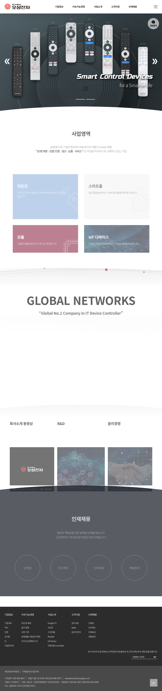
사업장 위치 (9, 645)
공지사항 (75, 623)
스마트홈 (51, 632)
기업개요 (8, 623)
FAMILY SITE (143, 657)
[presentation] (7, 61)
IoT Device (52, 641)
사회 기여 (25, 632)
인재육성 (92, 632)
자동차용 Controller (56, 645)
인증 (6, 632)
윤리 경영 (25, 627)
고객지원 (115, 6)
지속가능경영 (78, 6)
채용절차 (92, 636)
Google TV (52, 623)
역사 (6, 627)
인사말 (7, 636)
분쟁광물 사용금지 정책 (30, 636)
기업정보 (59, 6)
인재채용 (133, 6)
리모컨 (50, 627)
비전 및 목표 (26, 623)
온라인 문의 (76, 632)
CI (5, 641)
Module (51, 636)
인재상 (91, 623)
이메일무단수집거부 (31, 671)
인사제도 (92, 627)
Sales (73, 627)
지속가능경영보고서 (29, 641)
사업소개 (98, 6)
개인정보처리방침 (12, 671)
